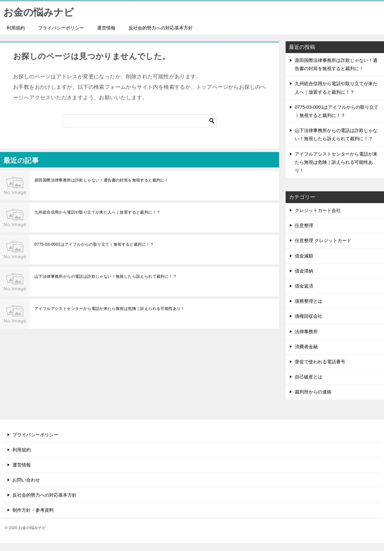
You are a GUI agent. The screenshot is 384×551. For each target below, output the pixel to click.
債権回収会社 (308, 316)
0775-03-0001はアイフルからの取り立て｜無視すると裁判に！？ (94, 244)
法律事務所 (306, 331)
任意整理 (304, 225)
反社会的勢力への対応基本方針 (161, 27)
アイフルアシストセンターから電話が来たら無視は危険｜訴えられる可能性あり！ (109, 308)
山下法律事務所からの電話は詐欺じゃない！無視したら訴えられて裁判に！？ (105, 276)
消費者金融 (306, 346)
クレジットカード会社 (318, 210)
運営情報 (106, 27)
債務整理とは (308, 301)
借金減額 (304, 255)
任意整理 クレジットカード (323, 240)
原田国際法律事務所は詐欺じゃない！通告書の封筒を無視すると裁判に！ (101, 180)
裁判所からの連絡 (313, 391)
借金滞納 (304, 271)
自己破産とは (308, 376)
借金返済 (304, 286)
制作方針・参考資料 (33, 510)
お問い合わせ (26, 480)
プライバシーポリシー (61, 27)
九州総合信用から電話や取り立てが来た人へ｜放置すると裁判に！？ (97, 212)
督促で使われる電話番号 (320, 361)
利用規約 (16, 27)
